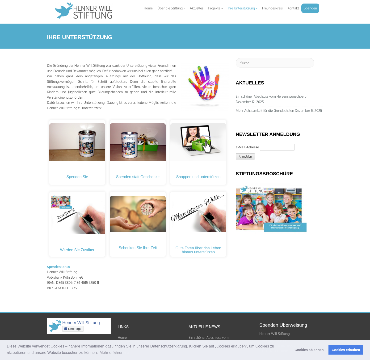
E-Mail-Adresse (247, 147)
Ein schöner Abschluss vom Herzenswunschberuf (271, 96)
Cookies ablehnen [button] (309, 350)
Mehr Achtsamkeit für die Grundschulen (265, 111)
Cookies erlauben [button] (346, 350)
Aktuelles (197, 8)
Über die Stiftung (171, 8)
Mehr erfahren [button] (111, 353)
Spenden (310, 8)
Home (148, 8)
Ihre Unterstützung (242, 8)
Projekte (215, 8)
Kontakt (293, 8)
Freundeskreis (272, 8)
